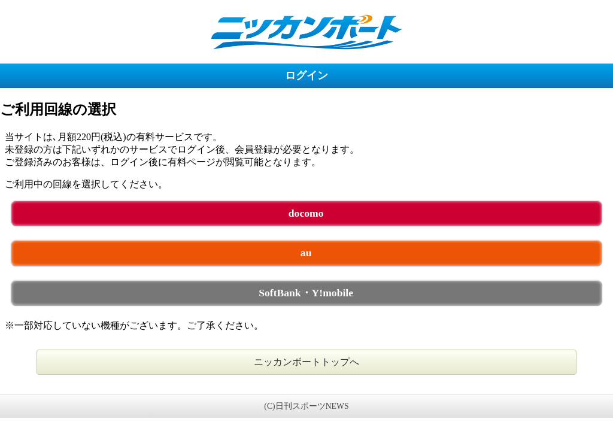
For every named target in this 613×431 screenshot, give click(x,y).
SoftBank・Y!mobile (306, 293)
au (306, 253)
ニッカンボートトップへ (306, 362)
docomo (306, 213)
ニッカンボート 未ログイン (306, 31)
